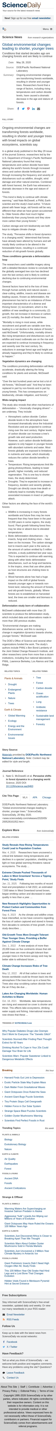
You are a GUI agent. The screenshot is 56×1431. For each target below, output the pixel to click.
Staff (22, 1387)
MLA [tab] (25, 797)
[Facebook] (18, 109)
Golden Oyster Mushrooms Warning (23, 1115)
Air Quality (10, 1159)
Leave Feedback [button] (15, 1372)
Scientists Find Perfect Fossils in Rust (24, 1120)
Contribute (33, 1387)
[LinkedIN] (33, 109)
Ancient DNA (11, 1178)
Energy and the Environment (16, 728)
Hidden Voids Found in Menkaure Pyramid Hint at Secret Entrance (26, 1282)
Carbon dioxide (44, 688)
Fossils (8, 1183)
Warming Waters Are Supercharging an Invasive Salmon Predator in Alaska (25, 1210)
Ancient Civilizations (15, 1188)
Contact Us (13, 1377)
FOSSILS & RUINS (10, 1174)
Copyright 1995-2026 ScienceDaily (22, 1395)
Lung (39, 702)
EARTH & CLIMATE (10, 1154)
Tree (38, 677)
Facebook (12, 1342)
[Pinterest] (28, 109)
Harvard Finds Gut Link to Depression (24, 1077)
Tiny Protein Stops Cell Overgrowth (23, 1101)
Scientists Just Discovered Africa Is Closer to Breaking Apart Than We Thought (28, 1237)
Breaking (7, 1070)
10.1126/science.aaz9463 (19, 786)
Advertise (48, 1387)
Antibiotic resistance (41, 709)
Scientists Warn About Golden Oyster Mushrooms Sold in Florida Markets (24, 1244)
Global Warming (16, 715)
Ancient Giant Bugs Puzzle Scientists (24, 1096)
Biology (8, 1139)
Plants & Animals (13, 678)
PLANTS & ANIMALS (11, 1135)
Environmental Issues (15, 736)
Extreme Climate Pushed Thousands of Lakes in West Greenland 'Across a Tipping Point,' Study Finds (26, 876)
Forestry (40, 724)
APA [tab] (35, 797)
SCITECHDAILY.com (23, 1023)
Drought (12, 684)
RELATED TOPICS (12, 671)
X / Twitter (12, 1347)
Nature (11, 698)
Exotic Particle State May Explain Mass (25, 1082)
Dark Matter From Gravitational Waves (24, 1087)
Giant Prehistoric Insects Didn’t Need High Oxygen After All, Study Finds (26, 1264)
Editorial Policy (28, 1391)
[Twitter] (23, 109)
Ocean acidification (42, 695)
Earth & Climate (12, 709)
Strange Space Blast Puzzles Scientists (25, 1111)
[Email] (38, 109)
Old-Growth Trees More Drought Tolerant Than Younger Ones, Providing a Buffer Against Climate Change (25, 938)
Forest (39, 683)
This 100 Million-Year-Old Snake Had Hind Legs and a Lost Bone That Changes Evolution (26, 1273)
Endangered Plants (14, 691)
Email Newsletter (16, 1314)
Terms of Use (46, 1391)
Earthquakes (11, 1164)
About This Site (9, 1387)
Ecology (12, 721)
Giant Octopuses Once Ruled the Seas (25, 1092)
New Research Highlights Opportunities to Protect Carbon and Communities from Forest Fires (26, 907)
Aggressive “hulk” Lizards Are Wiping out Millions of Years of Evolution (25, 1217)
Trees (11, 703)
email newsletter (41, 18)
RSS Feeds (13, 1319)
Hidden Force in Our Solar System (22, 1106)
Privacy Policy (9, 1391)
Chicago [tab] (46, 797)
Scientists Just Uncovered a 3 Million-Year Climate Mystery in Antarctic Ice (26, 1252)
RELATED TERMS (40, 671)
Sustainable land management (45, 718)
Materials (7, 754)
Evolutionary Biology (15, 1144)
